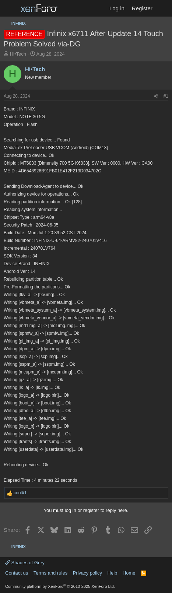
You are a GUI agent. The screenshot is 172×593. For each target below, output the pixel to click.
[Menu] (10, 8)
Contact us (16, 573)
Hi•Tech (18, 54)
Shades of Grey (25, 562)
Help (112, 573)
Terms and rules (50, 573)
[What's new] (163, 8)
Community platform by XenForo (60, 586)
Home (129, 573)
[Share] (156, 96)
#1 (166, 96)
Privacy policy (87, 573)
